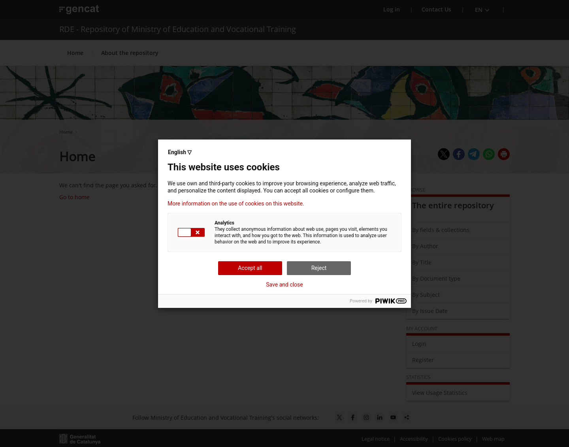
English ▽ (180, 152)
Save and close (284, 284)
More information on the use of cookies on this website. (236, 203)
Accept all (250, 268)
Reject (319, 268)
